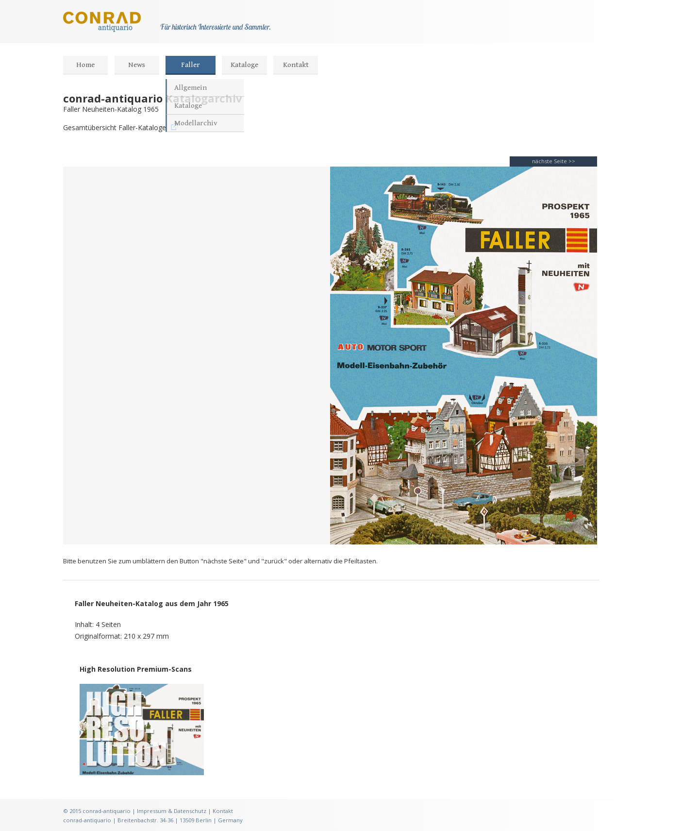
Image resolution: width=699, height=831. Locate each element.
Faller (190, 65)
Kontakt (296, 65)
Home (85, 65)
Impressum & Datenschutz (171, 810)
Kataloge (244, 65)
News (136, 65)
